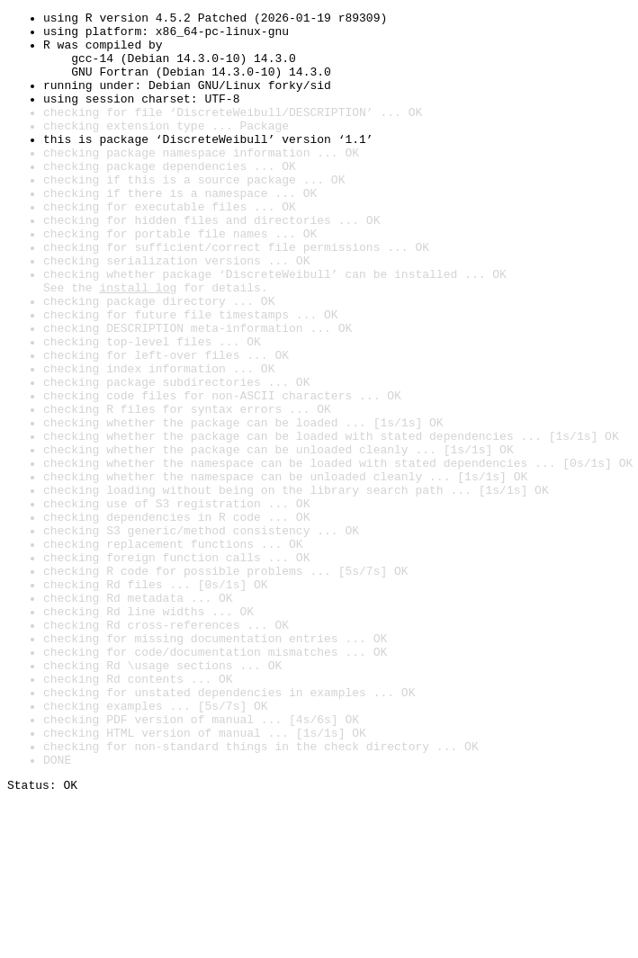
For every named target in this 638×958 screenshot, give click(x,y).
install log (137, 344)
